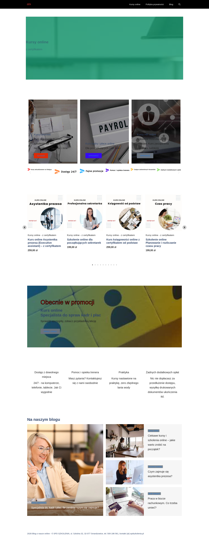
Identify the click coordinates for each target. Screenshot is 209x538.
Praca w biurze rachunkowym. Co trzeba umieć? (162, 503)
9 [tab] (113, 265)
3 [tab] (98, 265)
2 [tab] (95, 265)
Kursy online (134, 4)
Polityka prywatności (155, 4)
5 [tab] (103, 265)
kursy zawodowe (39, 503)
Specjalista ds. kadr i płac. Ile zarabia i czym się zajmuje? (65, 507)
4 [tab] (100, 265)
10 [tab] (116, 265)
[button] (179, 4)
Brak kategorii (154, 494)
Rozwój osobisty (155, 467)
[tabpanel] (45, 226)
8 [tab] (111, 265)
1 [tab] (92, 265)
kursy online (154, 431)
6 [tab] (105, 265)
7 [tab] (108, 265)
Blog (171, 4)
